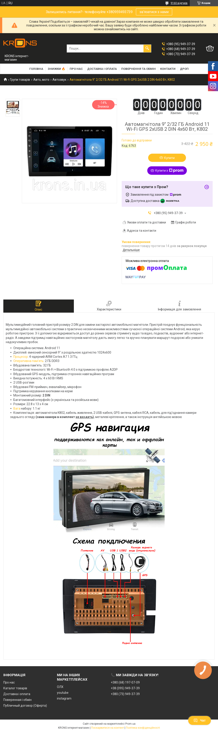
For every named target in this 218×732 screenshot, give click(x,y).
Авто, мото (41, 79)
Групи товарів (20, 79)
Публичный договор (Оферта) (25, 705)
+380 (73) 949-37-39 (125, 694)
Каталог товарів (15, 688)
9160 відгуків (179, 3)
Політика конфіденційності (143, 727)
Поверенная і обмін (17, 700)
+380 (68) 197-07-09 (125, 682)
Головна (36, 68)
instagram (64, 698)
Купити (169, 158)
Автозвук (59, 79)
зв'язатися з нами (154, 12)
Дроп (184, 68)
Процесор (20, 356)
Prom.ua (130, 723)
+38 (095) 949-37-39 (125, 688)
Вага (16, 408)
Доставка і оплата (102, 68)
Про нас (76, 68)
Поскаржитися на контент (107, 727)
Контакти (168, 68)
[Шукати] (147, 48)
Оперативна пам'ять (28, 361)
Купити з (169, 171)
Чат (200, 720)
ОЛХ (60, 687)
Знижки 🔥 (56, 68)
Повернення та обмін (138, 68)
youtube (63, 692)
